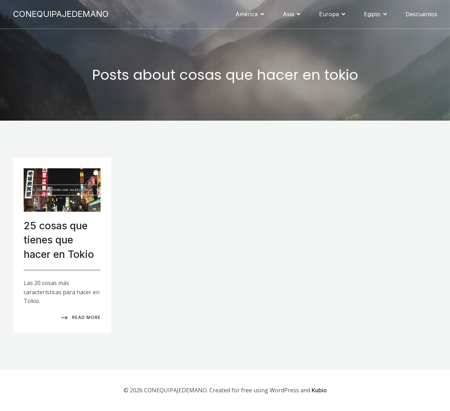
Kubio (319, 389)
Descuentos (421, 14)
